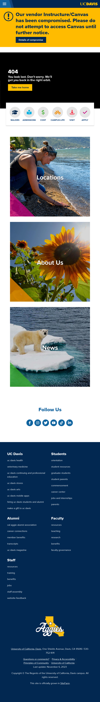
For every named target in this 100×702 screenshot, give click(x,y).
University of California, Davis (26, 649)
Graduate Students (60, 473)
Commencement (59, 485)
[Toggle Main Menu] (4, 4)
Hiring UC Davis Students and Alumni (25, 502)
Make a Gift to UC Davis (19, 508)
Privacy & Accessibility (63, 659)
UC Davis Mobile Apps (18, 495)
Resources (56, 525)
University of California (63, 663)
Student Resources (60, 466)
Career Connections (17, 531)
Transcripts (12, 543)
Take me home (20, 87)
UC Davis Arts (13, 489)
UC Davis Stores (15, 483)
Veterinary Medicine (17, 466)
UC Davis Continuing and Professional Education (26, 475)
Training (11, 573)
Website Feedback (16, 598)
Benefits (55, 543)
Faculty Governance (61, 550)
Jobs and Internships (61, 498)
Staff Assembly (14, 591)
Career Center (58, 491)
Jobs (9, 585)
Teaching (55, 531)
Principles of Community (36, 663)
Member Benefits (16, 537)
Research (55, 537)
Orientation (56, 460)
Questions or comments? (36, 659)
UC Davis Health (15, 460)
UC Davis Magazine (16, 550)
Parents (55, 504)
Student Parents (59, 479)
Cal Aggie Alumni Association (22, 525)
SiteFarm (65, 683)
